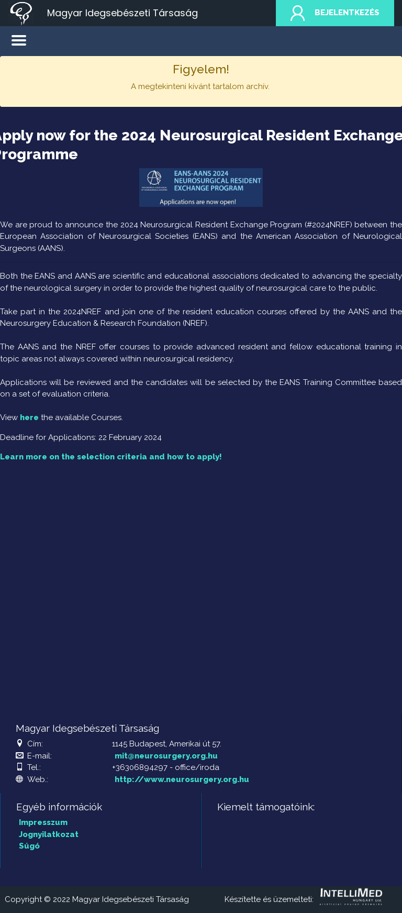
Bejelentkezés (335, 13)
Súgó (29, 846)
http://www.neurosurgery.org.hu (182, 779)
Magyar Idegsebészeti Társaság (122, 12)
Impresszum (43, 822)
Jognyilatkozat (49, 834)
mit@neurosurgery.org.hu (166, 756)
